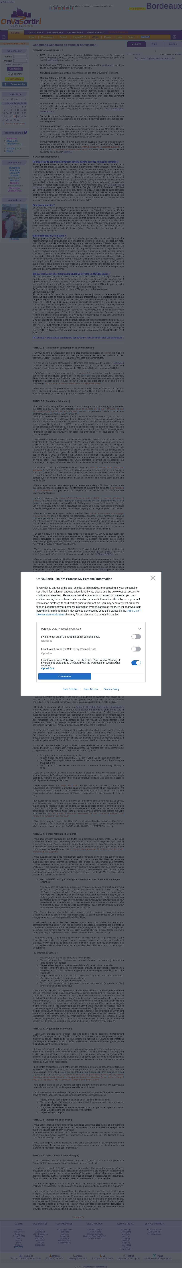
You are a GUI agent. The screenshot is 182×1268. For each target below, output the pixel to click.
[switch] (136, 636)
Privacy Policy (111, 689)
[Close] (154, 579)
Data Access (91, 689)
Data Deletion (70, 689)
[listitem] (91, 629)
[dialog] (91, 634)
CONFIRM (65, 676)
